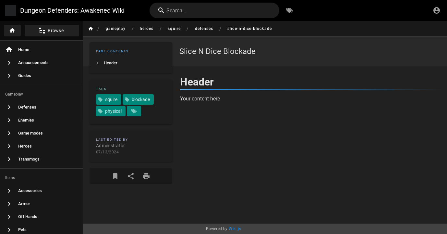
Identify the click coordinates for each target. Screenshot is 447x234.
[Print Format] (146, 176)
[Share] (131, 176)
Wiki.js (235, 229)
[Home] (12, 30)
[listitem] (131, 63)
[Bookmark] (115, 176)
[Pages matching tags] (134, 111)
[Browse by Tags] (289, 10)
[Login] (436, 10)
